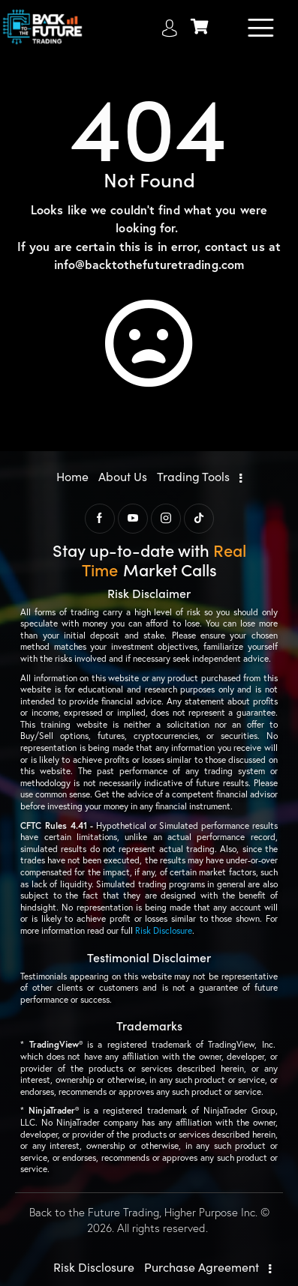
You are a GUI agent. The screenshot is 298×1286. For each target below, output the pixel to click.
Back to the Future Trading (94, 1212)
